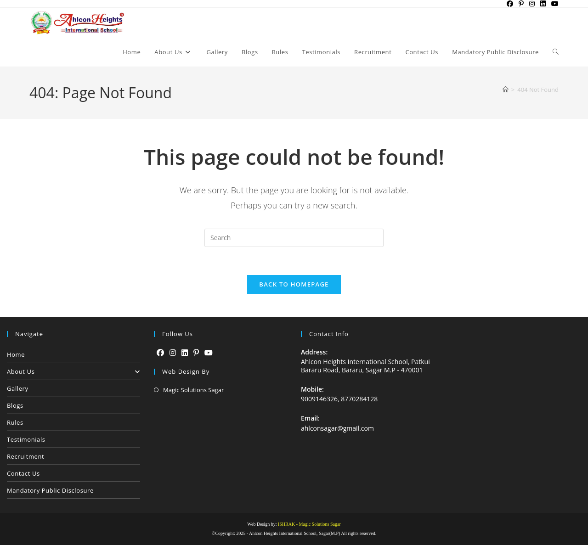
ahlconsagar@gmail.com (337, 428)
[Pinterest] (196, 353)
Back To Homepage (293, 284)
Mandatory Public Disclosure (50, 490)
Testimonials (26, 439)
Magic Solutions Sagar (193, 390)
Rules (15, 422)
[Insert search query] (294, 238)
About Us (73, 371)
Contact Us (23, 473)
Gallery (17, 388)
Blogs (15, 405)
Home (16, 354)
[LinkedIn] (184, 353)
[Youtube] (208, 353)
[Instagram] (173, 353)
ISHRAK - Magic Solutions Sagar (309, 524)
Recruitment (25, 456)
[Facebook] (160, 353)
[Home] (506, 89)
